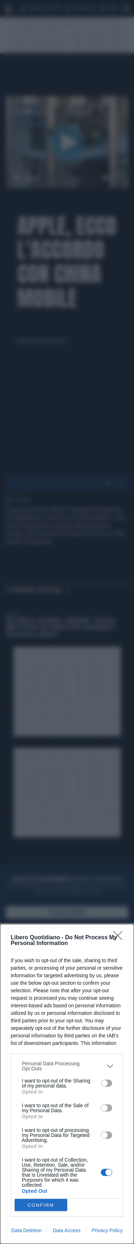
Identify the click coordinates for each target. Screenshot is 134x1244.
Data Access (66, 1230)
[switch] (106, 1083)
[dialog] (67, 1084)
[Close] (120, 938)
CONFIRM (41, 1205)
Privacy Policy (107, 1230)
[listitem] (67, 1066)
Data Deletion (26, 1230)
